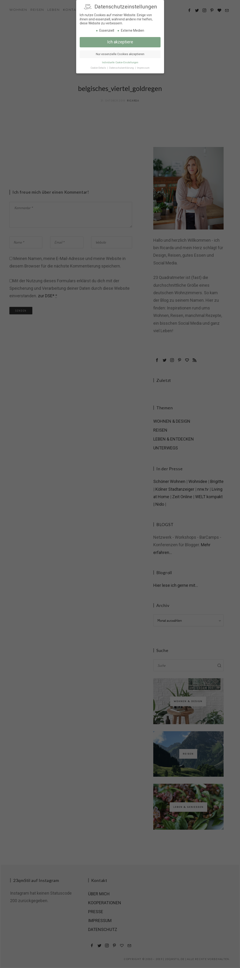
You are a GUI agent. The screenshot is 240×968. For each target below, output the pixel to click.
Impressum (143, 67)
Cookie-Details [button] (98, 67)
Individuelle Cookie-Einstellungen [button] (120, 62)
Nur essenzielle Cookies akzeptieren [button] (120, 54)
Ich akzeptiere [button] (120, 41)
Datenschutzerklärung (122, 67)
